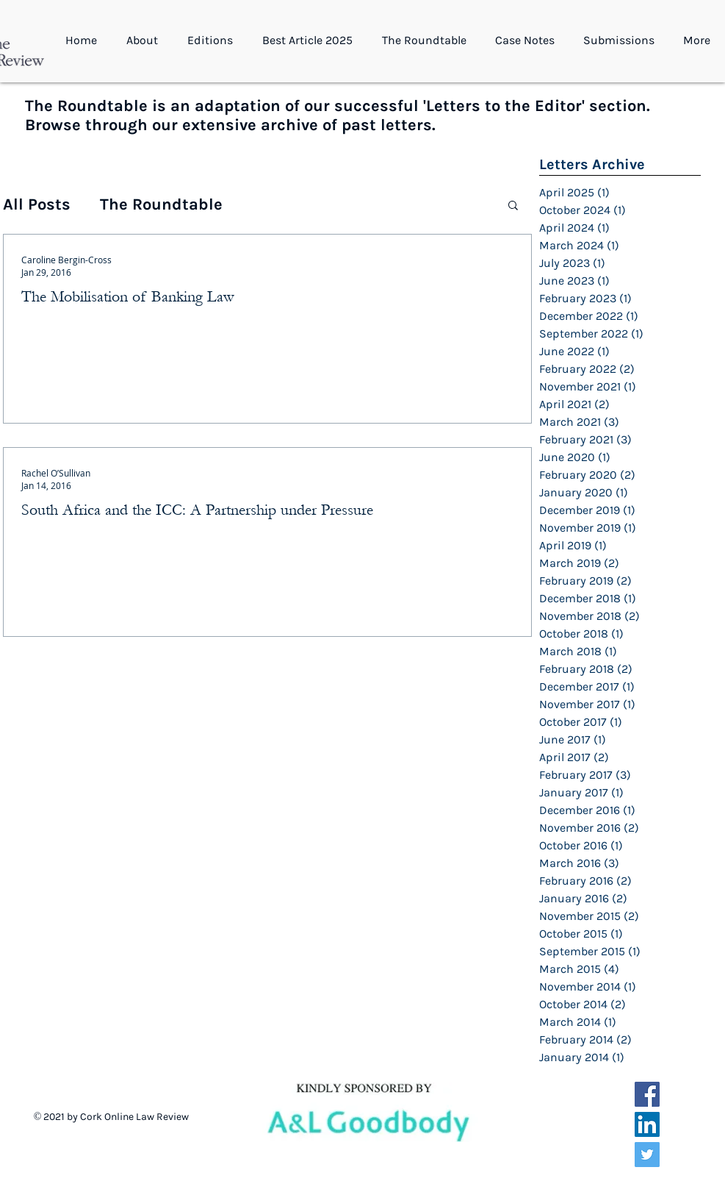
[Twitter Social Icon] (647, 1154)
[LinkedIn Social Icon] (647, 1124)
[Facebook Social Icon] (647, 1094)
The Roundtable (161, 204)
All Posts (37, 204)
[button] (145, 40)
